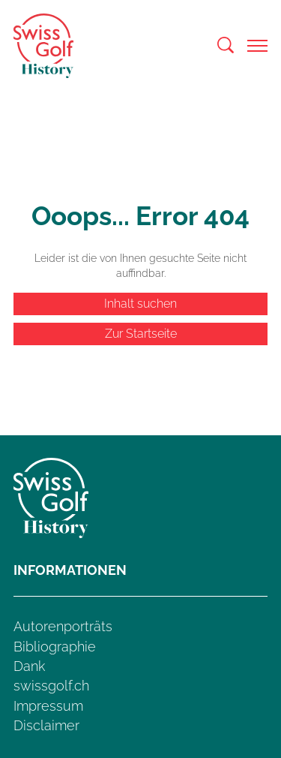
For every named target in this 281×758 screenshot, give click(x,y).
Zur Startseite (141, 333)
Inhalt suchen (140, 303)
